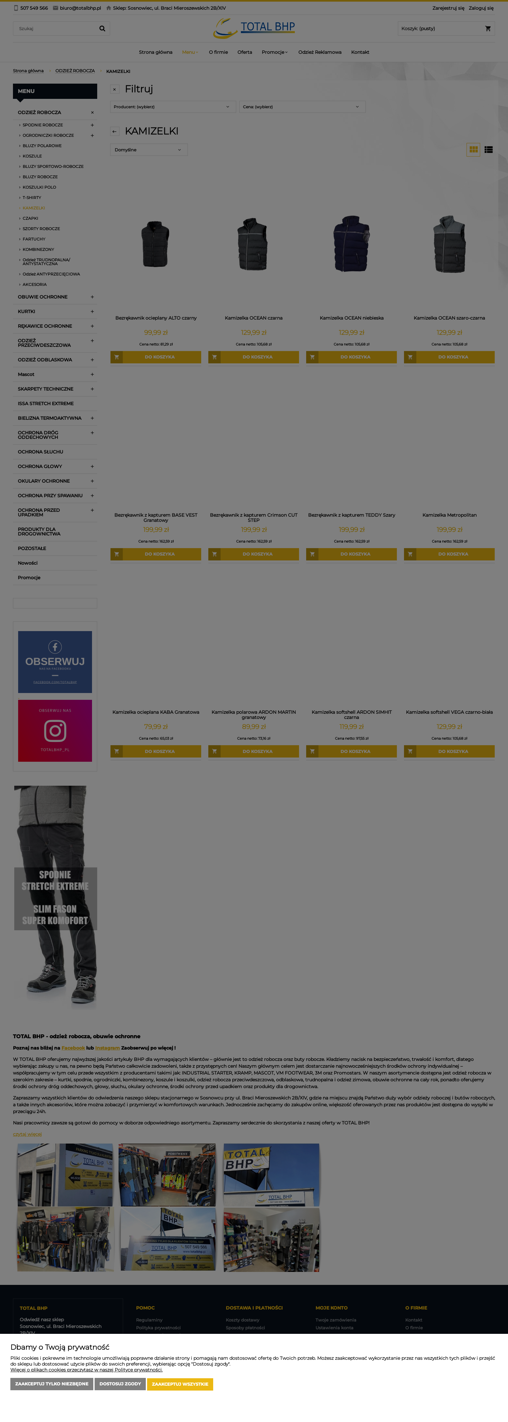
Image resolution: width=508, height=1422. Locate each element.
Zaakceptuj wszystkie (180, 1384)
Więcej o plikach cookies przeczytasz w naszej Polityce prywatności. (86, 1370)
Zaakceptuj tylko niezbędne (51, 1384)
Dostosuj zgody (120, 1384)
